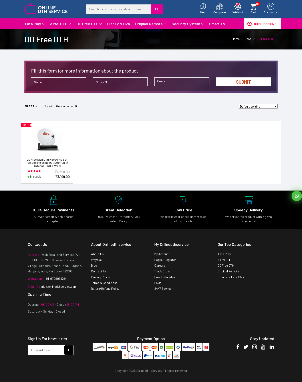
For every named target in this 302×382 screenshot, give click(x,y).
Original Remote (150, 23)
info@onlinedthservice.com (58, 286)
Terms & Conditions (104, 283)
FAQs (157, 283)
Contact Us (99, 271)
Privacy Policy (100, 277)
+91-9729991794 (55, 278)
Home (236, 39)
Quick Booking (261, 23)
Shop (248, 39)
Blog (94, 265)
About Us (97, 254)
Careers (159, 265)
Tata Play (34, 23)
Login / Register (165, 260)
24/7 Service (162, 288)
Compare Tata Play (231, 277)
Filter (30, 106)
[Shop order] (258, 106)
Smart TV (217, 23)
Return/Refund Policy (105, 288)
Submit (243, 82)
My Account (162, 254)
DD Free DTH (89, 23)
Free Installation (165, 277)
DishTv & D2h (118, 23)
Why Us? (96, 260)
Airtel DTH (60, 23)
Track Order (162, 271)
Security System (188, 23)
